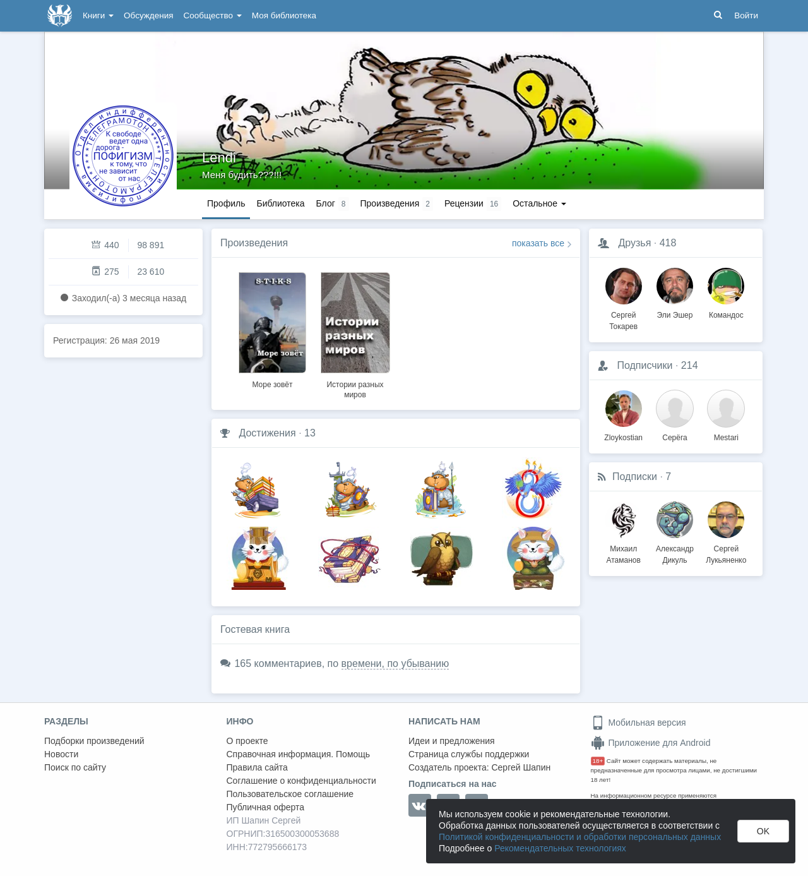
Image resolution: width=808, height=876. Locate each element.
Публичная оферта (266, 807)
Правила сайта (257, 767)
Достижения (267, 433)
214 (689, 365)
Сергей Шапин (520, 767)
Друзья (634, 242)
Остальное (539, 203)
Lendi (219, 157)
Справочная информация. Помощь (299, 754)
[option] (272, 328)
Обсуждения (148, 15)
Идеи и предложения (451, 741)
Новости (61, 754)
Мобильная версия (638, 722)
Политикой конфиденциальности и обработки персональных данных (580, 837)
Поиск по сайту (75, 767)
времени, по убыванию (395, 663)
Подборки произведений (94, 741)
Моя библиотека (284, 15)
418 (668, 242)
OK (763, 831)
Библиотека (280, 203)
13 (310, 433)
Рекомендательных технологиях (560, 848)
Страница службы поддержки (468, 754)
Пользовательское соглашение (290, 794)
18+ (598, 760)
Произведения (254, 242)
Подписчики (644, 365)
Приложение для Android (651, 743)
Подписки (634, 476)
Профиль (226, 203)
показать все (538, 243)
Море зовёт (272, 384)
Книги (98, 15)
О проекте (247, 741)
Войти (746, 15)
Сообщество (213, 15)
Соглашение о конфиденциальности (301, 781)
